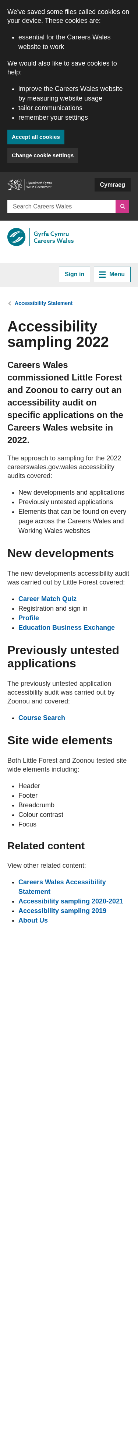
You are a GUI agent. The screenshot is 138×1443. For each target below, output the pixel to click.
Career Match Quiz (47, 599)
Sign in (74, 274)
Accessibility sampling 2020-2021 (70, 901)
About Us (33, 920)
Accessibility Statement (43, 303)
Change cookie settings (43, 155)
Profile (28, 618)
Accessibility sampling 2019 (62, 910)
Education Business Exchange (66, 627)
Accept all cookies (36, 137)
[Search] (122, 206)
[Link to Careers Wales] (40, 237)
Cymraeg (112, 185)
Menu (112, 274)
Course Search (41, 718)
